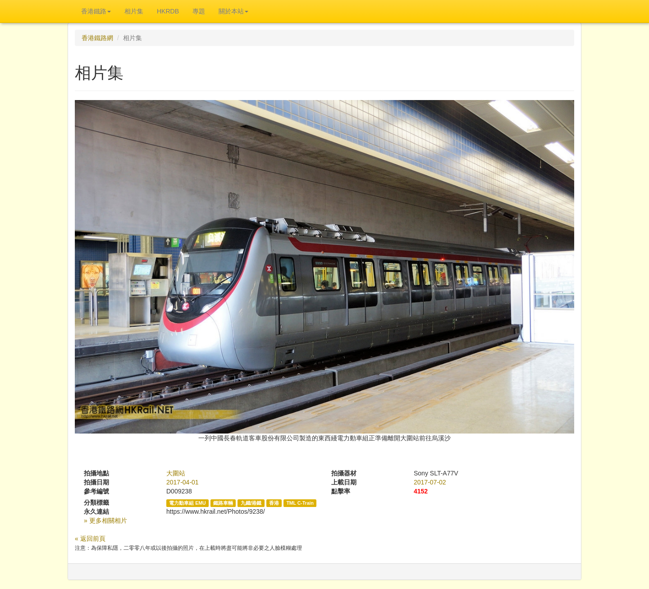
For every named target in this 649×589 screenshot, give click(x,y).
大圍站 (175, 473)
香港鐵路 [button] (96, 11)
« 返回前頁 (90, 538)
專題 (198, 11)
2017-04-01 (182, 482)
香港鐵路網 (97, 37)
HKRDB (168, 11)
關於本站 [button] (233, 11)
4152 (421, 491)
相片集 (133, 11)
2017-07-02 (430, 482)
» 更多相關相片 (105, 520)
